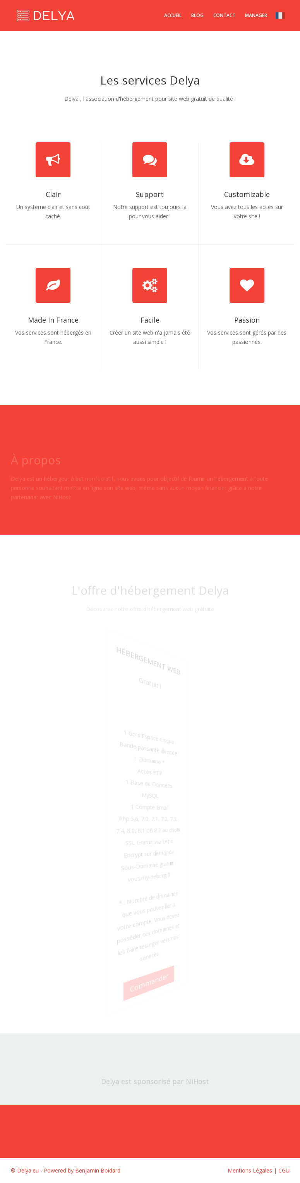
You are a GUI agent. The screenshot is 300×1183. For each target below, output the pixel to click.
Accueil (173, 15)
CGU (284, 1170)
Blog (197, 15)
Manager (256, 15)
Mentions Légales (250, 1170)
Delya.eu (28, 1170)
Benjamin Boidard (97, 1170)
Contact (224, 15)
